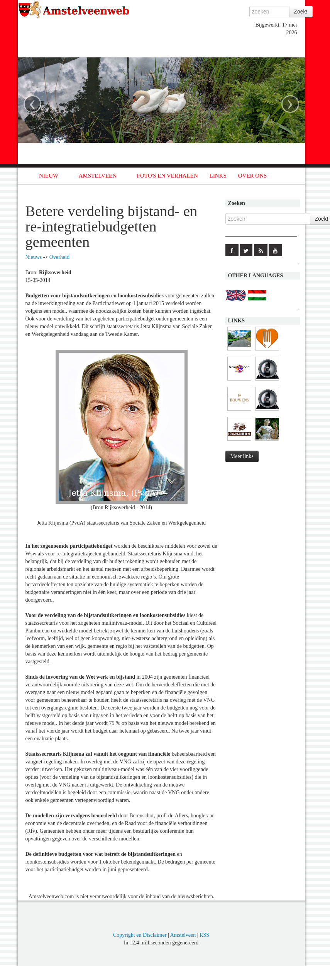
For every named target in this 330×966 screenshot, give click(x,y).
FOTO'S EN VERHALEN (167, 176)
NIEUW (48, 176)
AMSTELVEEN (97, 176)
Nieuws (33, 257)
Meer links (242, 456)
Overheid (59, 257)
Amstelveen (183, 935)
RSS (204, 935)
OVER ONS (252, 176)
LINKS (218, 176)
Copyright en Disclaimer (139, 935)
